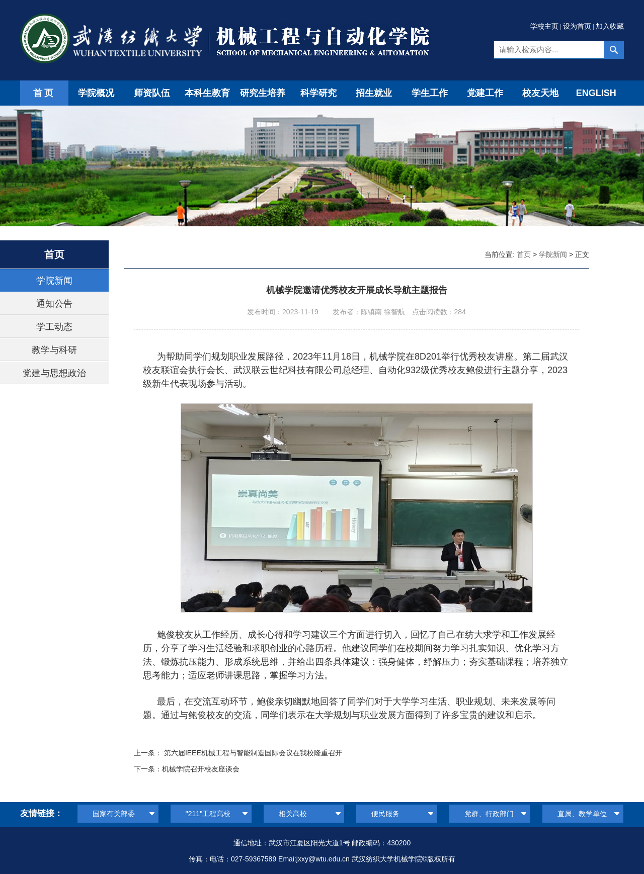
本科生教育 (207, 93)
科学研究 (318, 93)
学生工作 (430, 93)
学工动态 (54, 327)
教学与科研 (54, 350)
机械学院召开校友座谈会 (200, 769)
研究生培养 (262, 93)
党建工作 (485, 93)
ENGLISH (596, 93)
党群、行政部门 (489, 814)
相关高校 (293, 814)
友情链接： (41, 813)
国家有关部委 (114, 814)
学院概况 (96, 93)
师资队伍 (152, 93)
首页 (44, 93)
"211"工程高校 (208, 814)
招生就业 (374, 93)
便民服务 (385, 814)
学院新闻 (54, 281)
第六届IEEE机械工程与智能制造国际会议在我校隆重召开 (253, 753)
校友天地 (540, 93)
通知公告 (54, 304)
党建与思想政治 (54, 373)
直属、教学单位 (582, 814)
